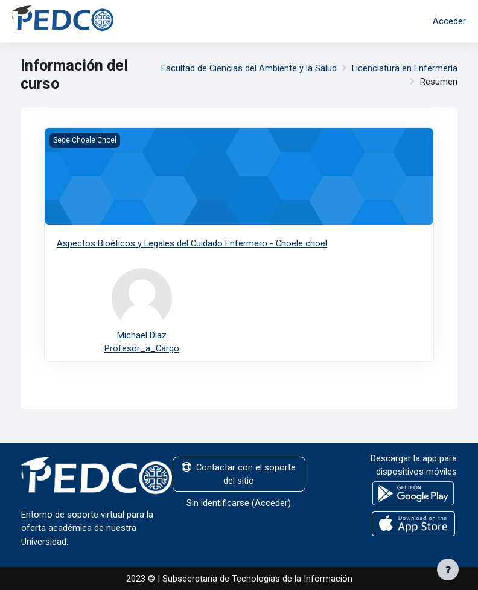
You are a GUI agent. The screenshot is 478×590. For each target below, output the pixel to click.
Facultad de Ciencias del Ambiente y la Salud (249, 68)
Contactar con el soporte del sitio (239, 474)
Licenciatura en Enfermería (404, 68)
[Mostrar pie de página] (448, 569)
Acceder (449, 21)
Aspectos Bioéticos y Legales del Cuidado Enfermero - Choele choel (192, 243)
